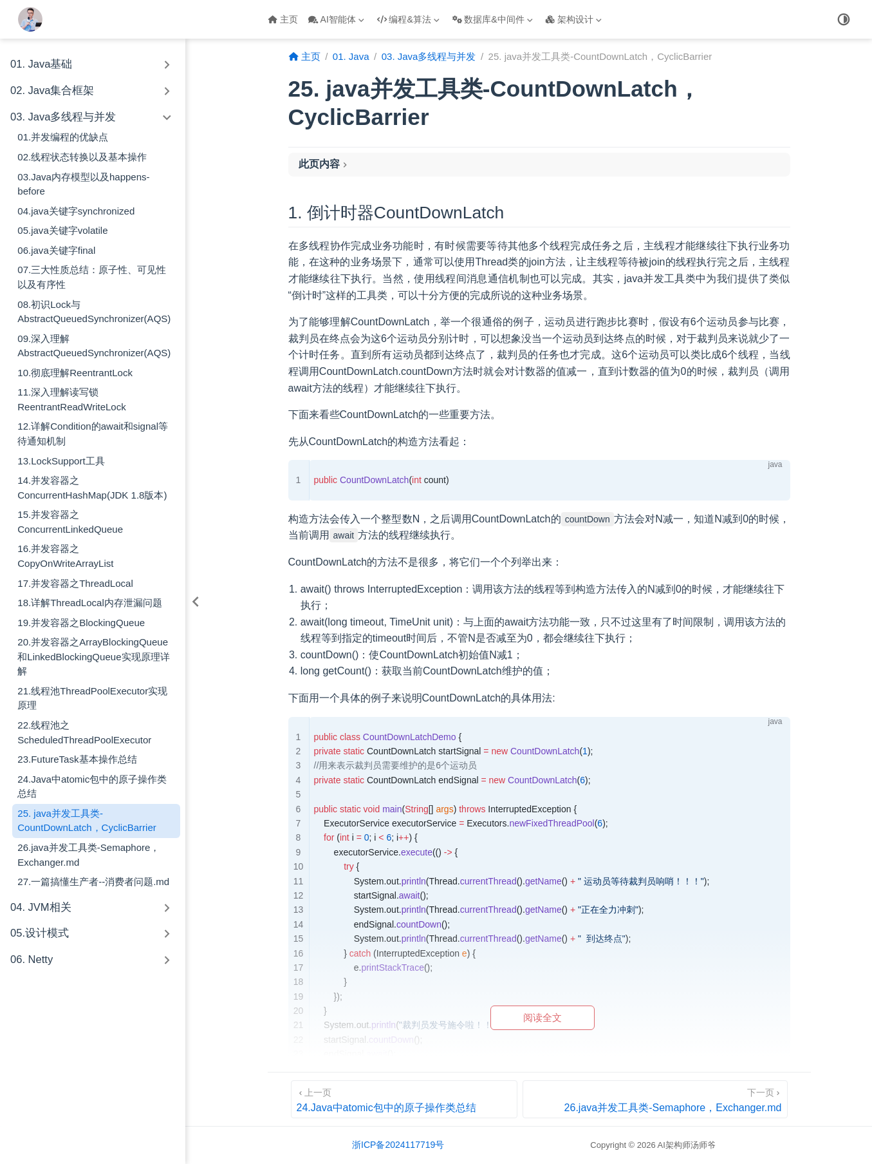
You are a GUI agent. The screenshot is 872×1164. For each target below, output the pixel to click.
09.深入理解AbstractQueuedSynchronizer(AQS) (94, 346)
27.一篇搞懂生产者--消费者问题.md (93, 881)
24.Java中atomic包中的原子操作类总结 (92, 786)
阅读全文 (542, 1017)
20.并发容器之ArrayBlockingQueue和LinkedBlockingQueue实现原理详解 (93, 656)
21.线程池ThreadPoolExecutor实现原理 (92, 698)
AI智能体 (336, 19)
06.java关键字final (56, 250)
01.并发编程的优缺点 (62, 136)
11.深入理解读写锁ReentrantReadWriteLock (71, 399)
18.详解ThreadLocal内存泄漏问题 (89, 602)
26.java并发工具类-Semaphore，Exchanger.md (88, 855)
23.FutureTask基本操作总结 (76, 759)
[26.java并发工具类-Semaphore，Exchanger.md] (655, 1099)
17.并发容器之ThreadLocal (75, 583)
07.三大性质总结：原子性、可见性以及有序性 (91, 277)
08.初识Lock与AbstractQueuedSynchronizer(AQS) (94, 312)
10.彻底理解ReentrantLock (75, 372)
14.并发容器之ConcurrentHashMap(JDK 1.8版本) (92, 488)
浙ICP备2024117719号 (398, 1145)
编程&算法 (408, 19)
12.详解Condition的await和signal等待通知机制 (92, 433)
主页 (283, 19)
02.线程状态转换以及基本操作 (82, 156)
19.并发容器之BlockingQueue (81, 622)
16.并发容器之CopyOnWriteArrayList (65, 556)
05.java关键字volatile (62, 230)
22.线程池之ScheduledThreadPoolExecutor (84, 732)
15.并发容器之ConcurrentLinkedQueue (70, 522)
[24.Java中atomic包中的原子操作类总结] (404, 1099)
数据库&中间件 (492, 19)
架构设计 (573, 19)
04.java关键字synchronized (76, 210)
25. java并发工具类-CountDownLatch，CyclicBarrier (86, 821)
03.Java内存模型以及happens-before (83, 184)
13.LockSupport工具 (60, 460)
